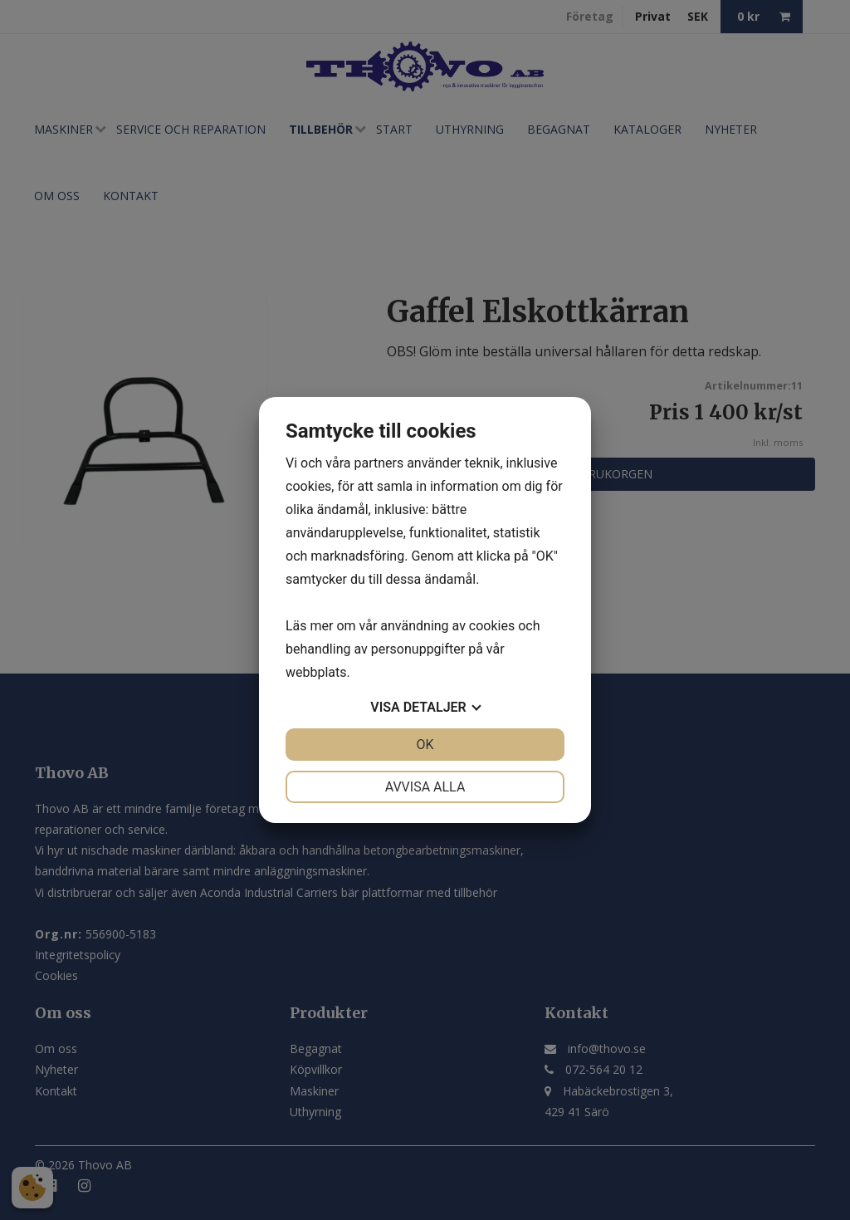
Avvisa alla (425, 787)
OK (424, 744)
